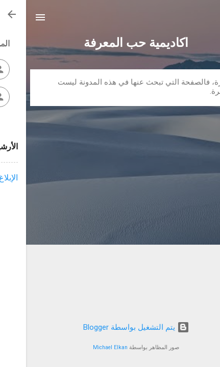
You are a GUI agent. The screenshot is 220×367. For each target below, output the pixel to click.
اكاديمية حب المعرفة (110, 43)
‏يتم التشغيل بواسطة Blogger (110, 327)
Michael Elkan (84, 347)
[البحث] (206, 20)
